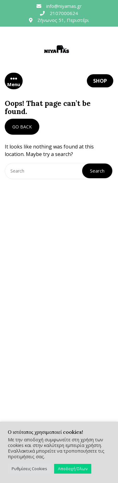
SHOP (100, 80)
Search (97, 171)
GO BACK (22, 127)
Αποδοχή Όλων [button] (72, 468)
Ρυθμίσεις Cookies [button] (29, 468)
